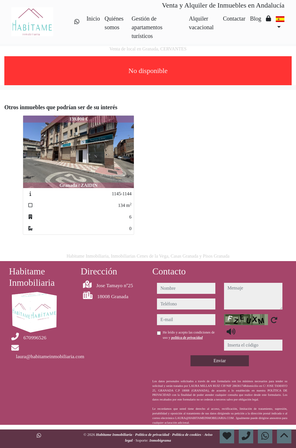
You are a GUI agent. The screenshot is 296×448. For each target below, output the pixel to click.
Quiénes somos (114, 22)
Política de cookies (187, 434)
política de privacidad (187, 338)
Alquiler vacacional (201, 22)
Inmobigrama (160, 440)
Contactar (234, 18)
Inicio (93, 18)
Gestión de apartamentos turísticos (147, 27)
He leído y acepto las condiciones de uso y (189, 335)
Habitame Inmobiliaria (114, 434)
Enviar (220, 360)
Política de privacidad (152, 434)
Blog (255, 18)
